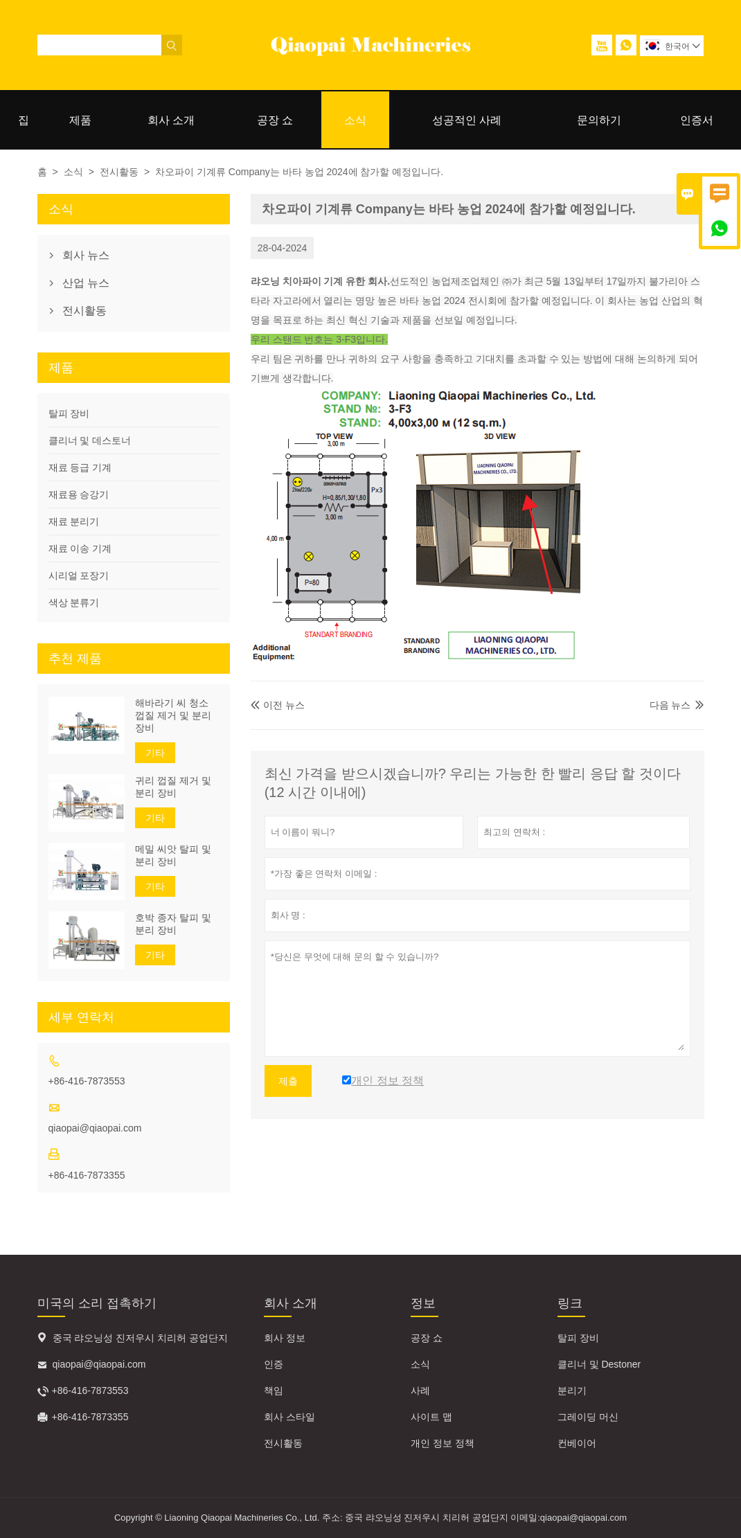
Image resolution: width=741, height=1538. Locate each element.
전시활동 (119, 171)
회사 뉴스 (85, 255)
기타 (155, 752)
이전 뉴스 (278, 704)
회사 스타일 (289, 1416)
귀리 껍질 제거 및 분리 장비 (173, 786)
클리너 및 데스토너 (90, 440)
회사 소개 (171, 120)
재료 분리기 (74, 521)
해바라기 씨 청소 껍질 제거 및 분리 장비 (173, 715)
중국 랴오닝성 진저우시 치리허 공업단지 (141, 1337)
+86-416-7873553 (86, 1081)
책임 (273, 1390)
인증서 (696, 120)
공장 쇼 (275, 120)
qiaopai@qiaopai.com (95, 1128)
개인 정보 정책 (442, 1443)
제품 (80, 120)
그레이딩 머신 (587, 1416)
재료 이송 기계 (80, 548)
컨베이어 (576, 1443)
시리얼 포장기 (78, 575)
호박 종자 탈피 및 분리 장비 (173, 924)
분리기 (572, 1390)
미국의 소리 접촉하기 (97, 1303)
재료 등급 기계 (80, 467)
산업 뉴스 (85, 283)
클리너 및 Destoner (599, 1364)
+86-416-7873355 (86, 1175)
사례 (420, 1390)
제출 (288, 1081)
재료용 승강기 (78, 494)
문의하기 (599, 120)
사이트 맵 (431, 1416)
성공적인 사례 (466, 120)
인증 (273, 1364)
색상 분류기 (74, 602)
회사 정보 (284, 1337)
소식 (355, 120)
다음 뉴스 (670, 704)
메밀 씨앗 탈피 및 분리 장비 (173, 855)
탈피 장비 (69, 413)
